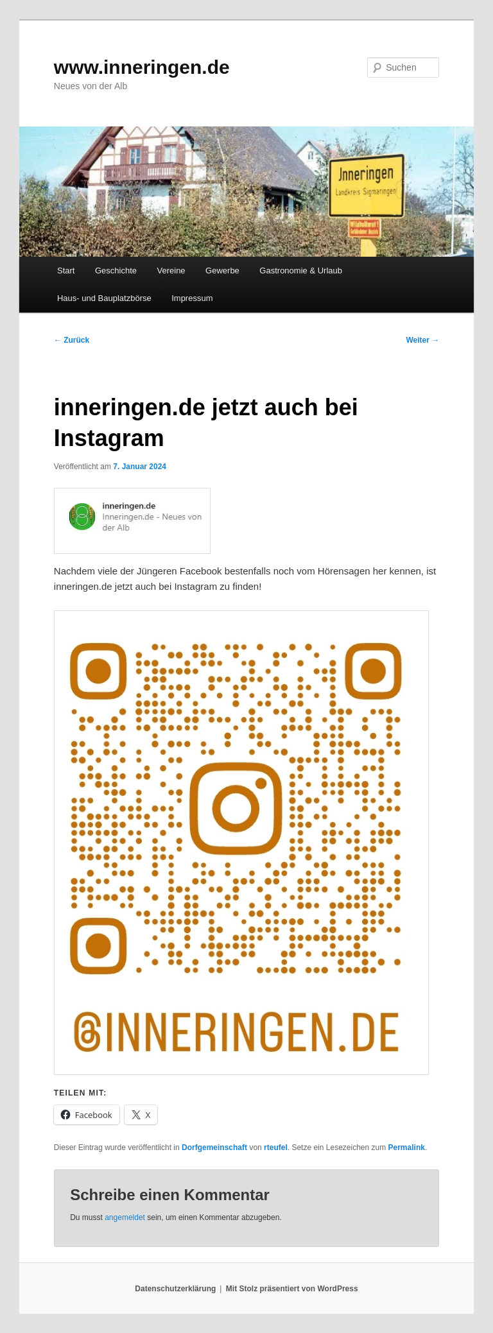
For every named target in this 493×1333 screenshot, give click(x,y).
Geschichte (116, 270)
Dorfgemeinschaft (214, 1147)
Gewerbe (222, 270)
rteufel (276, 1147)
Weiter (422, 340)
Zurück (71, 340)
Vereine (171, 270)
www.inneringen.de (142, 67)
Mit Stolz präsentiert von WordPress (292, 1288)
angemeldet (125, 1217)
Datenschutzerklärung (175, 1288)
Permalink (406, 1147)
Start (65, 270)
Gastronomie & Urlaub (300, 270)
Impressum (191, 298)
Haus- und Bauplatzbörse (104, 298)
